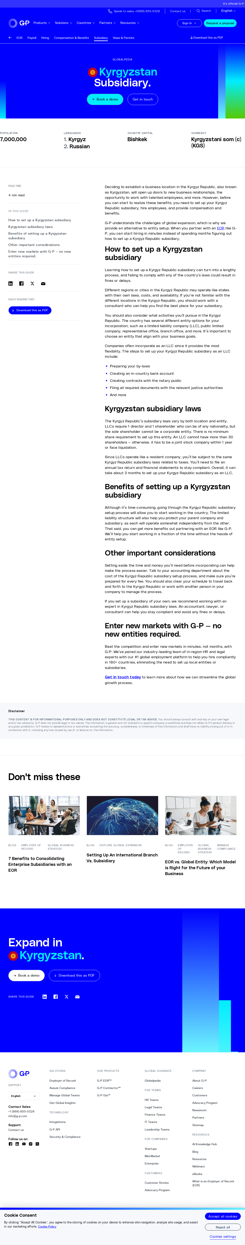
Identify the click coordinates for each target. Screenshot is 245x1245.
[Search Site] (203, 11)
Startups (151, 1148)
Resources (130, 23)
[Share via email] (43, 283)
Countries (86, 23)
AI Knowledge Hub (204, 1144)
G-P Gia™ (103, 1095)
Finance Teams (155, 1114)
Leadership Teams (157, 1129)
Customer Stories (157, 1182)
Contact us (16, 1130)
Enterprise (152, 1163)
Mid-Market (152, 1156)
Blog (195, 1151)
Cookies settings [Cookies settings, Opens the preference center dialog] (223, 1236)
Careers (197, 1088)
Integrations (58, 1122)
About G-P (199, 1080)
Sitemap (198, 1125)
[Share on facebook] (21, 283)
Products (42, 23)
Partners (107, 23)
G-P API (55, 1129)
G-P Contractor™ (109, 1088)
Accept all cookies (223, 1216)
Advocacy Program (157, 1190)
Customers (199, 1095)
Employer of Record (63, 1080)
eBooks (197, 1174)
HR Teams (152, 1100)
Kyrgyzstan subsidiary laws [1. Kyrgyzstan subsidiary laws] (30, 227)
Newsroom (199, 1110)
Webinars (198, 1166)
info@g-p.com (17, 1116)
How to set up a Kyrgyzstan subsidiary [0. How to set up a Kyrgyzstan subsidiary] (39, 220)
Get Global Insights (63, 1102)
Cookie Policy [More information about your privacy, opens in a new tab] (47, 1226)
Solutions (63, 23)
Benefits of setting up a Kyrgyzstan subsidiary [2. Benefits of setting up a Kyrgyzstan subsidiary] (37, 236)
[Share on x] (32, 283)
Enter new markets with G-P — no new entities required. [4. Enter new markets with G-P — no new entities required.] (39, 254)
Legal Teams (153, 1107)
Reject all (223, 1227)
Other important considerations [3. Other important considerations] (34, 245)
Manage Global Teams (65, 1095)
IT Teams (151, 1122)
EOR (221, 227)
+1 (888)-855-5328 (21, 1111)
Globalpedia (153, 1080)
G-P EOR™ (104, 1080)
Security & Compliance (65, 1136)
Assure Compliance (62, 1088)
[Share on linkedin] (10, 283)
